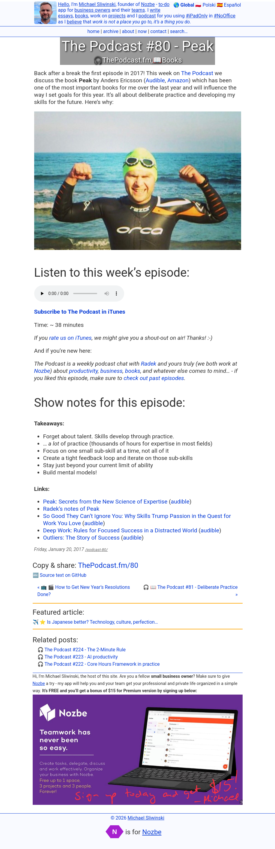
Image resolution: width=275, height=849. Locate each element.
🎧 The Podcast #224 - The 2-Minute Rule (81, 650)
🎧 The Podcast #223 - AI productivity (77, 657)
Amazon (178, 80)
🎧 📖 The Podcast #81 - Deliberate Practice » (190, 590)
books (81, 16)
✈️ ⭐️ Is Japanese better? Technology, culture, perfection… (95, 622)
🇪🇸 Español (229, 5)
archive (110, 31)
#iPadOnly (197, 16)
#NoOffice (224, 16)
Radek (148, 363)
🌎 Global (183, 5)
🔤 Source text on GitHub (60, 575)
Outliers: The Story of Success (81, 537)
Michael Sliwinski (97, 4)
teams (138, 10)
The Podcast (197, 73)
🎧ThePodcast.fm (122, 60)
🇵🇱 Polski (205, 5)
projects (117, 16)
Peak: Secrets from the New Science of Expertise (105, 501)
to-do (163, 4)
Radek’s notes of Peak (71, 508)
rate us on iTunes (70, 337)
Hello (63, 4)
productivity (83, 370)
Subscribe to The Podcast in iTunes (79, 311)
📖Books (167, 60)
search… (179, 31)
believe (74, 22)
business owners (92, 10)
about (128, 31)
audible (180, 501)
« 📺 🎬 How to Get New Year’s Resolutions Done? (83, 590)
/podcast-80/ (96, 549)
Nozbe (148, 4)
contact (158, 31)
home (93, 31)
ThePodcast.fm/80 (108, 565)
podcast (147, 16)
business (111, 370)
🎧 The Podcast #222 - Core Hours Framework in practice (98, 664)
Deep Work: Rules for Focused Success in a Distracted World (120, 530)
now (142, 31)
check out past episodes (154, 378)
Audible (155, 80)
